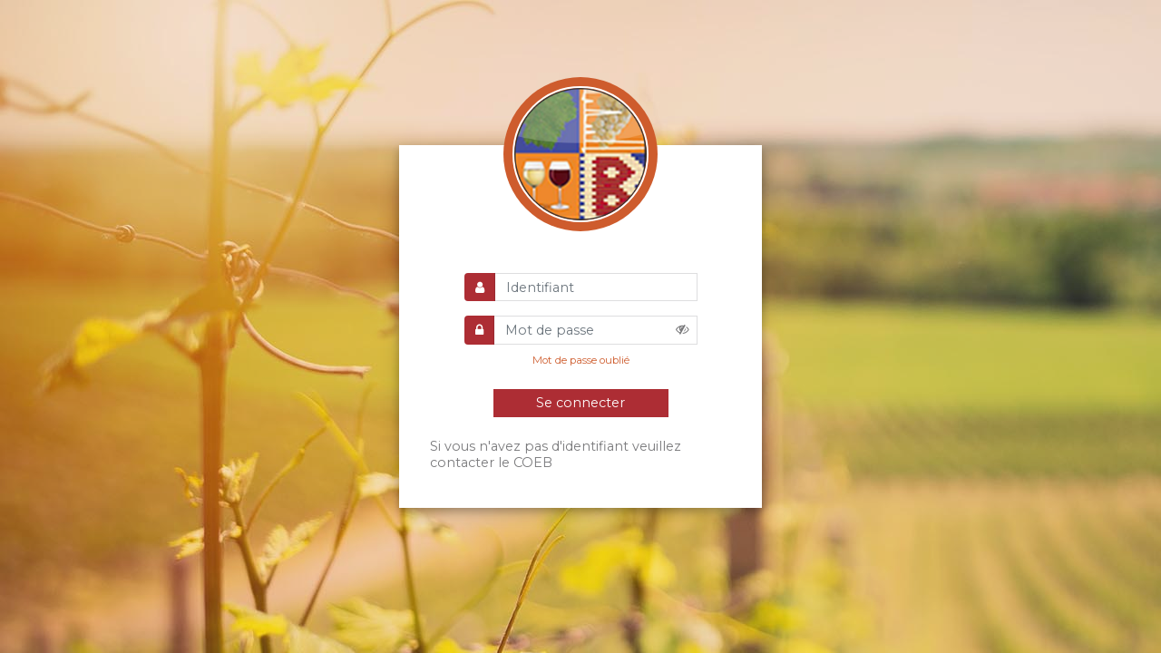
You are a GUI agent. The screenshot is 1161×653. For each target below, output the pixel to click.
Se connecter (580, 403)
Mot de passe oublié (580, 360)
